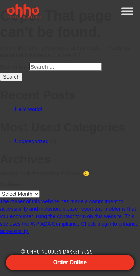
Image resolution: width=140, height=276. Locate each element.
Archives (11, 185)
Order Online (70, 262)
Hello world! (28, 109)
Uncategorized (31, 141)
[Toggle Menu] (127, 11)
